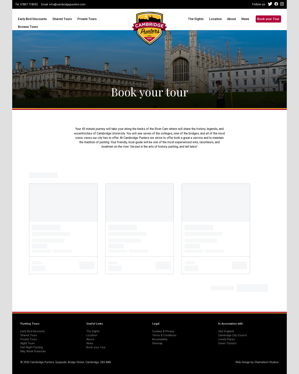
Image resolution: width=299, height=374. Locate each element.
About (231, 19)
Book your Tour (268, 19)
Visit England (226, 331)
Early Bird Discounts (32, 19)
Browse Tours (28, 27)
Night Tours (27, 343)
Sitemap (157, 343)
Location (215, 19)
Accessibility (159, 339)
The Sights (196, 19)
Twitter (270, 4)
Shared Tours (62, 19)
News (245, 19)
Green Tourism (227, 343)
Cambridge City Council (232, 335)
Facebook (276, 4)
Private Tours (87, 19)
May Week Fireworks (33, 351)
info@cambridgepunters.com (67, 4)
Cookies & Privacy (163, 331)
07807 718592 (29, 4)
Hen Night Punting (31, 347)
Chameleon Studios (266, 362)
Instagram (282, 4)
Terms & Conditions (164, 335)
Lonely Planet (226, 339)
